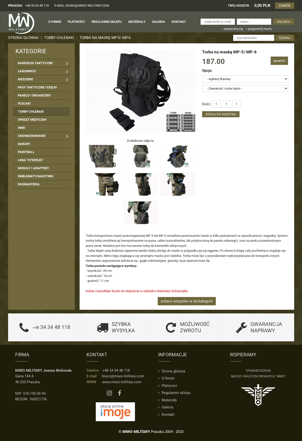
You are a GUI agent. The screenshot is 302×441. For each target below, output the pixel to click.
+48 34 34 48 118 (37, 5)
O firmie (166, 378)
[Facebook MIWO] (119, 393)
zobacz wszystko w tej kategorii (187, 301)
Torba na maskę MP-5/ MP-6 (105, 38)
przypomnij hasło (259, 29)
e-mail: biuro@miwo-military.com (81, 5)
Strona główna (23, 38)
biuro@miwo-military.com (123, 376)
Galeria (165, 407)
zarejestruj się (232, 29)
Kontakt (166, 414)
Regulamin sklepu (174, 393)
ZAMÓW (284, 5)
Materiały (167, 400)
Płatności (167, 385)
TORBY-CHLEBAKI (59, 38)
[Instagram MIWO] (109, 393)
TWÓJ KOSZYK (238, 5)
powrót (279, 61)
